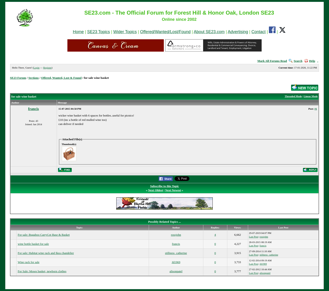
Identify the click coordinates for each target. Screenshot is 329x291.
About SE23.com (209, 31)
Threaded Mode (293, 96)
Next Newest (173, 190)
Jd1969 (176, 262)
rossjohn (176, 234)
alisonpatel (176, 271)
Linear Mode (311, 96)
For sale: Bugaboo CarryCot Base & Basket (43, 234)
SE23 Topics (98, 31)
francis (33, 109)
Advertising (238, 31)
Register (47, 67)
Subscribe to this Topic (164, 186)
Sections (33, 77)
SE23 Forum (18, 77)
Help (309, 61)
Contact (259, 31)
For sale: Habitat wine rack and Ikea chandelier (46, 253)
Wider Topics (125, 31)
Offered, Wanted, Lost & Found (61, 77)
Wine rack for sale (28, 262)
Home (78, 31)
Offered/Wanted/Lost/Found (165, 31)
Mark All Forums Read (272, 61)
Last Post (253, 236)
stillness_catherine (176, 253)
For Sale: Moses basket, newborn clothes (42, 271)
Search (295, 61)
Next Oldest (155, 190)
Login (36, 67)
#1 (315, 108)
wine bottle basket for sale (33, 244)
